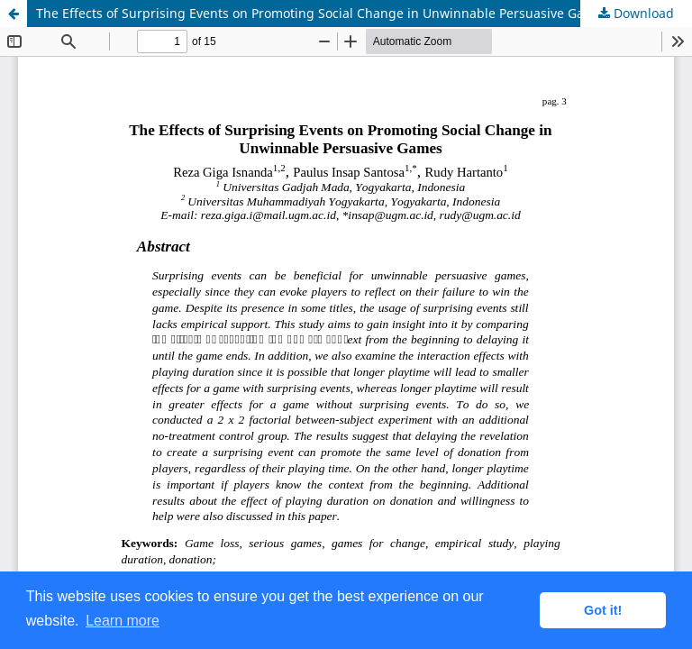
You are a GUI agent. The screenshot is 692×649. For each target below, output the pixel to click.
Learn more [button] (122, 620)
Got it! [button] (603, 610)
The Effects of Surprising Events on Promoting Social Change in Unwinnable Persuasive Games (322, 13)
